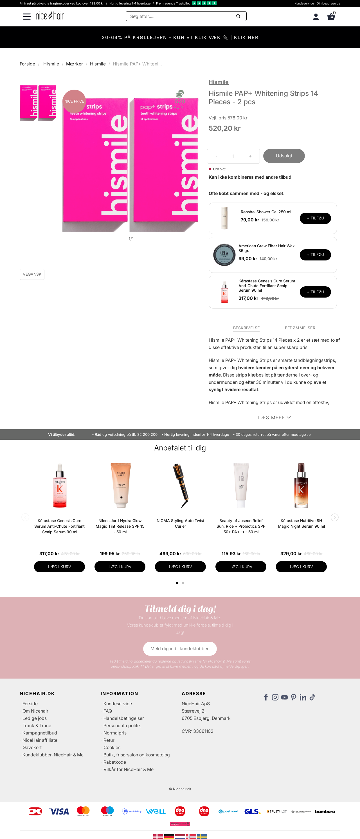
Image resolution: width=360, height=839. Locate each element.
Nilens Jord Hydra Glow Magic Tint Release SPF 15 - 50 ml (120, 526)
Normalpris (115, 733)
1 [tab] (177, 583)
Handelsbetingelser (124, 718)
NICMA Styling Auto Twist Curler (180, 523)
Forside (27, 64)
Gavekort (32, 747)
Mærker (74, 64)
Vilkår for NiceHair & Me (129, 769)
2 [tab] (183, 583)
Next (333, 517)
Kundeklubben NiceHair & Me (53, 755)
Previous (26, 517)
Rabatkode (115, 762)
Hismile (51, 64)
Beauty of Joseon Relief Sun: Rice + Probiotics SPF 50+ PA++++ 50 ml (241, 526)
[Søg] (186, 16)
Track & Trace (36, 725)
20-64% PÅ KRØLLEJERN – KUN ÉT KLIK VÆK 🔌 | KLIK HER (180, 37)
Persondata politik (122, 725)
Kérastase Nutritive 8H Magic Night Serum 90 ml (301, 523)
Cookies (112, 747)
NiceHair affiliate (39, 740)
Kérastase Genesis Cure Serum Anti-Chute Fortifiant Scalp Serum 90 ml (266, 285)
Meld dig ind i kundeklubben (180, 648)
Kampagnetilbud (39, 733)
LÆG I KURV (59, 566)
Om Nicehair (35, 711)
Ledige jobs (34, 718)
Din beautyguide (328, 3)
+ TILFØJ (315, 218)
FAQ (108, 711)
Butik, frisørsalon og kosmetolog (137, 755)
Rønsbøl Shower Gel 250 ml (266, 211)
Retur (109, 740)
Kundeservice (304, 3)
